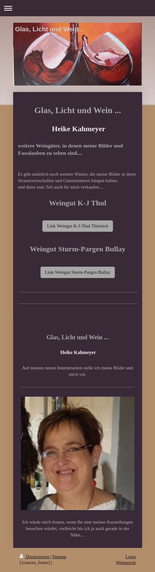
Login (131, 557)
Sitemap (59, 557)
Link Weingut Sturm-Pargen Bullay (77, 272)
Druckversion (34, 557)
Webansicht (126, 562)
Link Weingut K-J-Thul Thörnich (77, 225)
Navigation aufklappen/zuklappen (77, 8)
